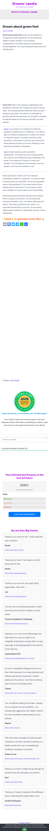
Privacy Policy (24, 823)
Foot (5, 152)
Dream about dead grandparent (15, 596)
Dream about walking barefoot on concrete (19, 658)
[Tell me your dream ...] (24, 439)
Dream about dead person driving (16, 624)
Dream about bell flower (13, 805)
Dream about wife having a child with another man (22, 759)
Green (6, 129)
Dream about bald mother (13, 782)
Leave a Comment (8, 31)
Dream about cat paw (12, 728)
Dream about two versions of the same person (21, 693)
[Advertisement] (24, 78)
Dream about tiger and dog (14, 550)
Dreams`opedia (24, 4)
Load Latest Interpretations (24, 514)
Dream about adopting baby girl (15, 573)
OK (24, 829)
